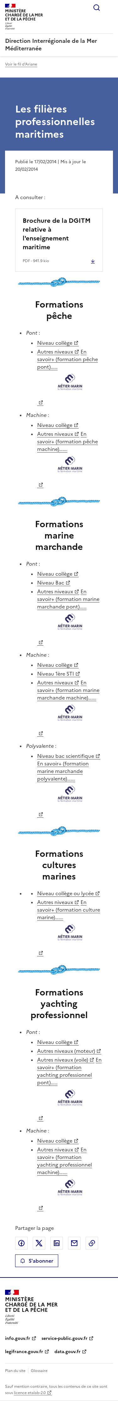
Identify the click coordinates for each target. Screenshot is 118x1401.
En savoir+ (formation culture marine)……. (70, 923)
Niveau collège (54, 343)
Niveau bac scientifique (65, 756)
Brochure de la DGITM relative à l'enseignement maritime (57, 234)
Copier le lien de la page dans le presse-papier (92, 1243)
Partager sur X (39, 1243)
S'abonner (36, 1261)
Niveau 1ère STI (55, 673)
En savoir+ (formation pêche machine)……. (70, 455)
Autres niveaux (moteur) (66, 1051)
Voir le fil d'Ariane (21, 64)
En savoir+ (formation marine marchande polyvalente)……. (70, 785)
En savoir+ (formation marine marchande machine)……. (70, 704)
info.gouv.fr (17, 1338)
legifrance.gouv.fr (24, 1351)
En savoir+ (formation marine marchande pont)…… (70, 613)
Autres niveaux (55, 351)
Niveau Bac (50, 582)
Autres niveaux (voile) (62, 1060)
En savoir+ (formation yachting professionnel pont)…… (70, 1085)
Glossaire (39, 1371)
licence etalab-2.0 (30, 1393)
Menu (109, 7)
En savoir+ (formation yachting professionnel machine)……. (70, 1175)
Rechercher (96, 7)
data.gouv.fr (67, 1351)
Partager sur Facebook (21, 1243)
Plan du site (15, 1371)
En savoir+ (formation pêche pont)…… (70, 373)
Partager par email (74, 1243)
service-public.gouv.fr (64, 1338)
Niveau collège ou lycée (65, 893)
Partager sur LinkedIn (56, 1243)
